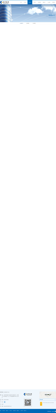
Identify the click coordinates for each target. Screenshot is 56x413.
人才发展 (49, 2)
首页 (21, 2)
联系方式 (25, 410)
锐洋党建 (39, 2)
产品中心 (34, 2)
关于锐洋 (25, 2)
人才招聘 (21, 410)
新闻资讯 (30, 2)
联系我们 (53, 2)
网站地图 (41, 399)
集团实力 (44, 2)
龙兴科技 (53, 411)
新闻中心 (7, 410)
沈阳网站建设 (49, 411)
